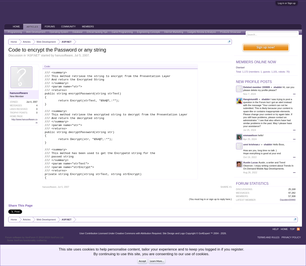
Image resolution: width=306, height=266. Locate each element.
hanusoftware (64, 55)
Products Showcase (230, 32)
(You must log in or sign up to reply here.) (210, 199)
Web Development (35, 32)
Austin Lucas (250, 162)
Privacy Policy (291, 237)
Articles (32, 26)
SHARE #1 (226, 187)
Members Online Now (256, 62)
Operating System (59, 32)
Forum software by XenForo (34, 237)
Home (16, 26)
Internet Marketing (173, 32)
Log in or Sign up (286, 3)
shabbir (277, 87)
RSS (298, 229)
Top (292, 229)
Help (275, 229)
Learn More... (157, 261)
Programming (15, 32)
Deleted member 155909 (256, 87)
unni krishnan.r (251, 144)
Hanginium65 (250, 99)
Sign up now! (265, 47)
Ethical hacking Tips (97, 32)
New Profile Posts (254, 82)
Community (68, 26)
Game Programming (122, 32)
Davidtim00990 (287, 200)
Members (88, 26)
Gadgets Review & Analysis (201, 32)
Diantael (240, 67)
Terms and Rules (268, 237)
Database (78, 32)
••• (294, 94)
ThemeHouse (54, 240)
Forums (50, 26)
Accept (142, 261)
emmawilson (250, 135)
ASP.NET (33, 55)
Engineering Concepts (148, 32)
